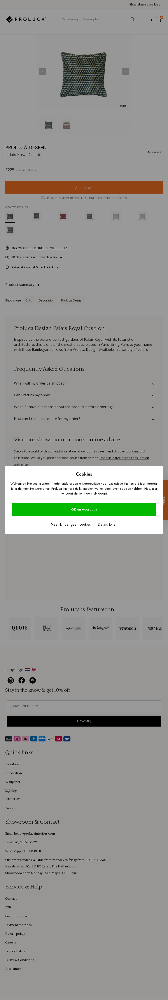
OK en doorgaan (84, 509)
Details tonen (107, 524)
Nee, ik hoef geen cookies (71, 524)
